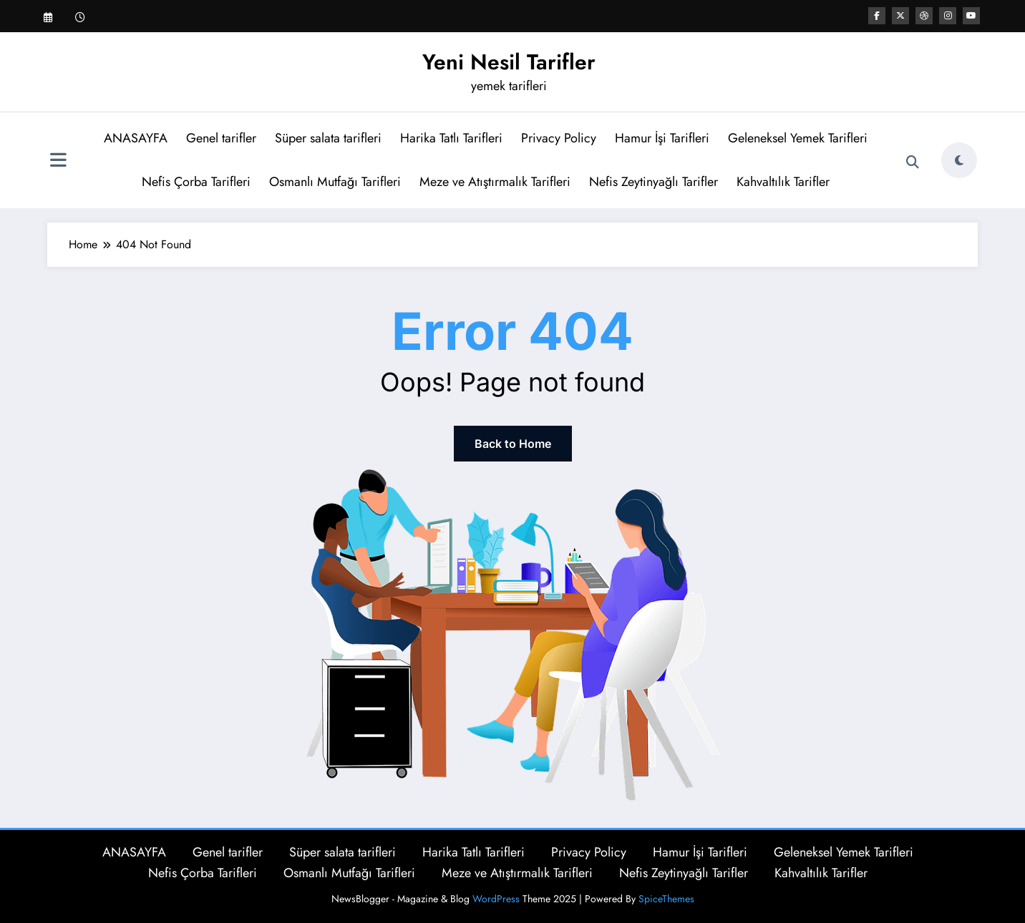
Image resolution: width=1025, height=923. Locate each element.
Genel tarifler (221, 138)
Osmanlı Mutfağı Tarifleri (335, 181)
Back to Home (513, 443)
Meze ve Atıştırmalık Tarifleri (494, 181)
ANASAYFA (135, 138)
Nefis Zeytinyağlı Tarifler (653, 181)
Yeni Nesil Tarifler (509, 62)
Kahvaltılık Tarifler (783, 181)
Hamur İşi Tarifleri (662, 138)
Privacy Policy (558, 138)
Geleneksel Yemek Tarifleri (798, 138)
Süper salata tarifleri (328, 138)
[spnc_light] (959, 160)
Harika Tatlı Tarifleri (451, 138)
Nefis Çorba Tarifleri (196, 181)
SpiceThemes (666, 899)
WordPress (496, 899)
